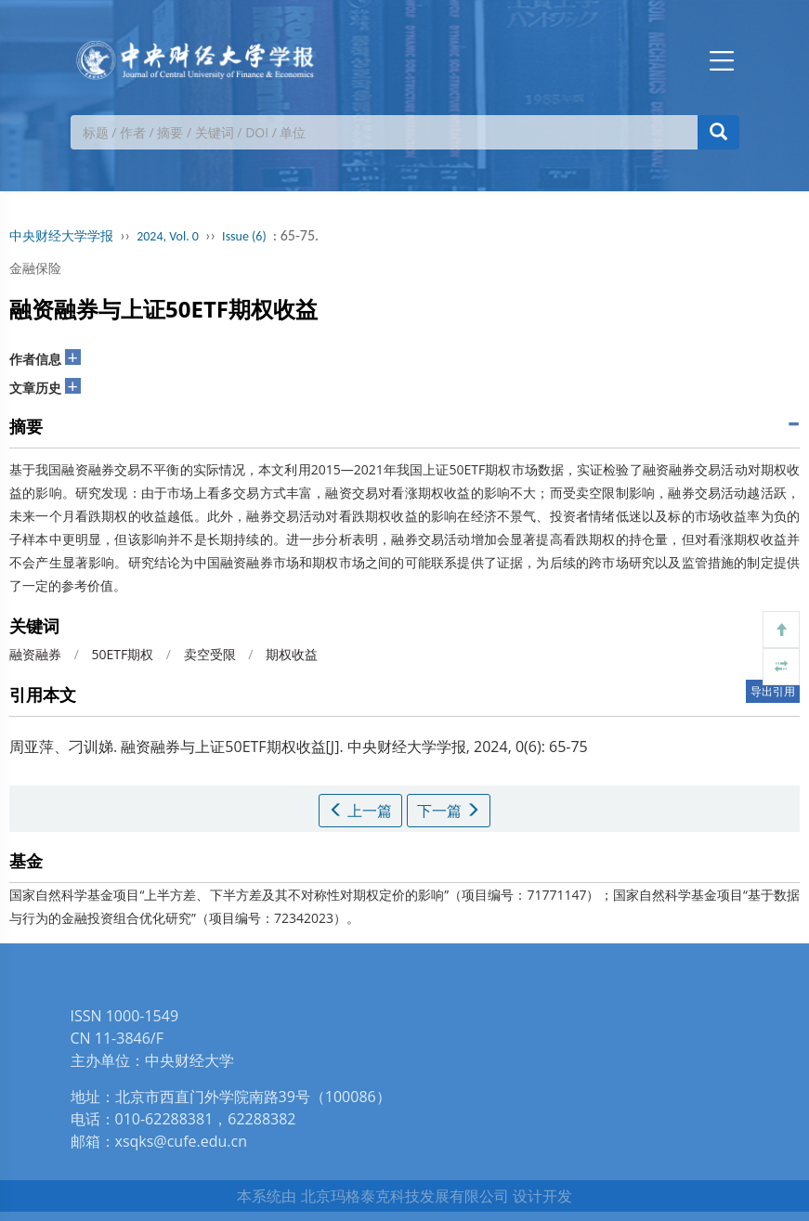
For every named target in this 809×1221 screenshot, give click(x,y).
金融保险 (35, 268)
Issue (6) (244, 236)
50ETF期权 (122, 654)
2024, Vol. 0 (168, 236)
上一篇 (360, 810)
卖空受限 (210, 654)
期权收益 (292, 654)
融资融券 (35, 654)
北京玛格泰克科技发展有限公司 (405, 1196)
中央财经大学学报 (61, 236)
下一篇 (448, 810)
